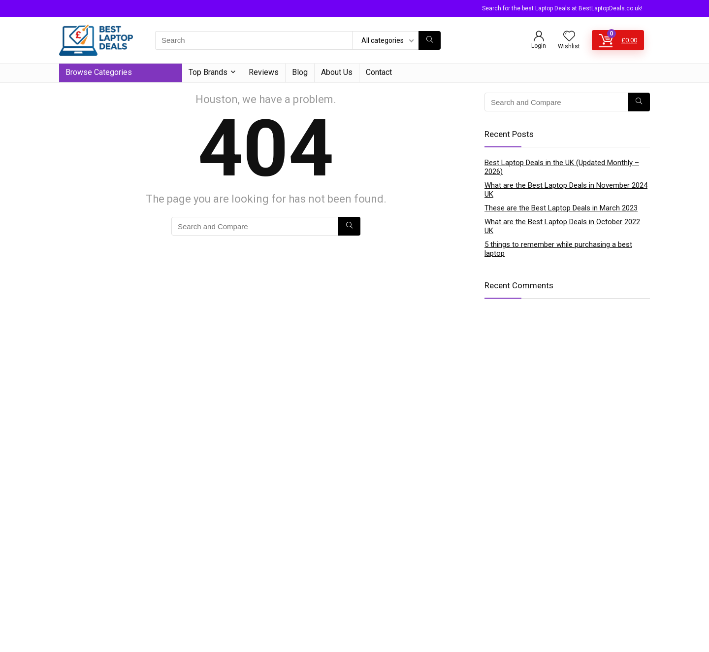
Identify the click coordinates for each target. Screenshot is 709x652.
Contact (379, 72)
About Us (337, 72)
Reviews (264, 72)
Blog (300, 72)
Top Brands (208, 72)
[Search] (430, 40)
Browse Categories (98, 72)
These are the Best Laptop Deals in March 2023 (561, 208)
